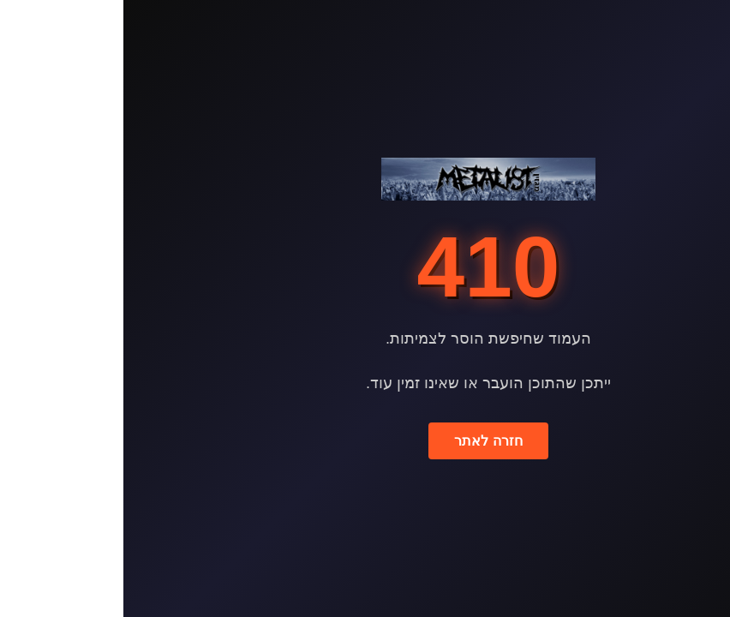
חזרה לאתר (364, 441)
